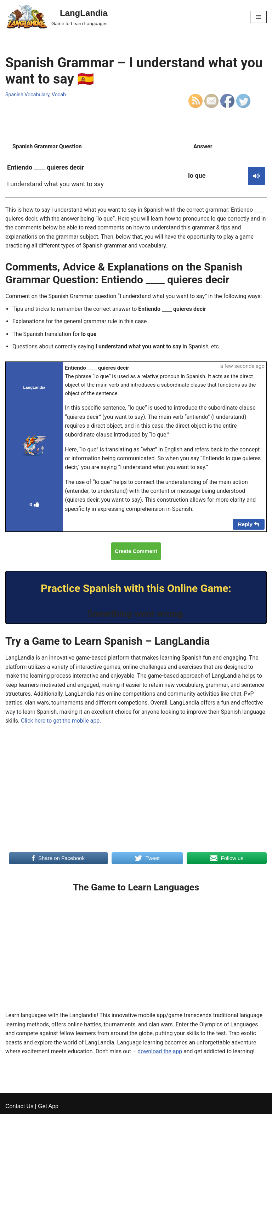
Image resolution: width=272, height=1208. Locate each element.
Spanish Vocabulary (27, 95)
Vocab (59, 95)
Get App (48, 1200)
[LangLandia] (56, 17)
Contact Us (19, 1200)
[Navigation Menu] (258, 17)
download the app (161, 1054)
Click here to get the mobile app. (86, 723)
